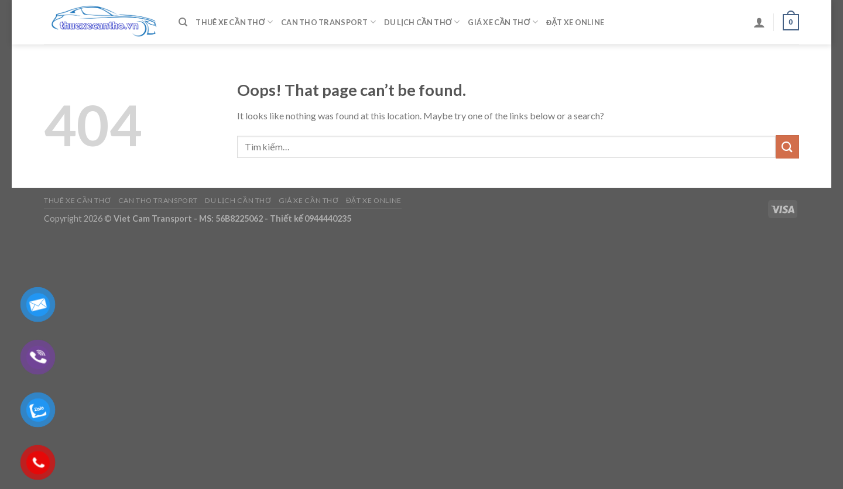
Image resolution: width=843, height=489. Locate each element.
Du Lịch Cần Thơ (422, 21)
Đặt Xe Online (575, 22)
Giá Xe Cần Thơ (503, 21)
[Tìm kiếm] (183, 22)
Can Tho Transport (328, 21)
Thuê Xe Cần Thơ (234, 21)
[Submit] (787, 146)
